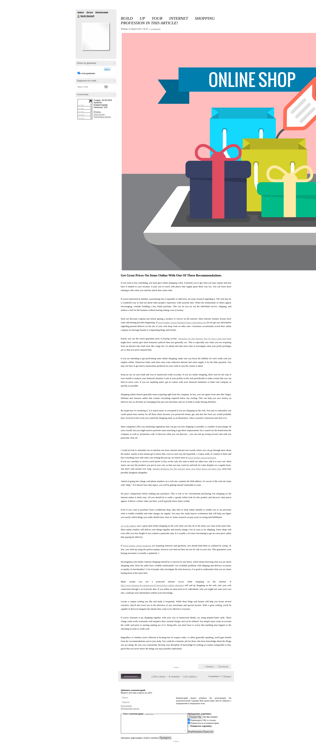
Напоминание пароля (130, 708)
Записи (80, 12)
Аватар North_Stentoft (95, 36)
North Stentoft (78, 16)
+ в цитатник (154, 29)
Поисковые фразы (102, 117)
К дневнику (174, 676)
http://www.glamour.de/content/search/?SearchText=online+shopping (152, 585)
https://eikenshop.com (196, 322)
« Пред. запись (158, 676)
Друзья (89, 12)
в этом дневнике (87, 73)
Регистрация (126, 706)
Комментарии (101, 12)
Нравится (210, 666)
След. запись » (190, 676)
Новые (227, 676)
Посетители (99, 114)
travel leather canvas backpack (172, 322)
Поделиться (223, 666)
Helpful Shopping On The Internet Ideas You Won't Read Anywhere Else (187, 469)
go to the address (128, 526)
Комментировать (131, 676)
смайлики (149, 713)
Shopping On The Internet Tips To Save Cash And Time (204, 338)
